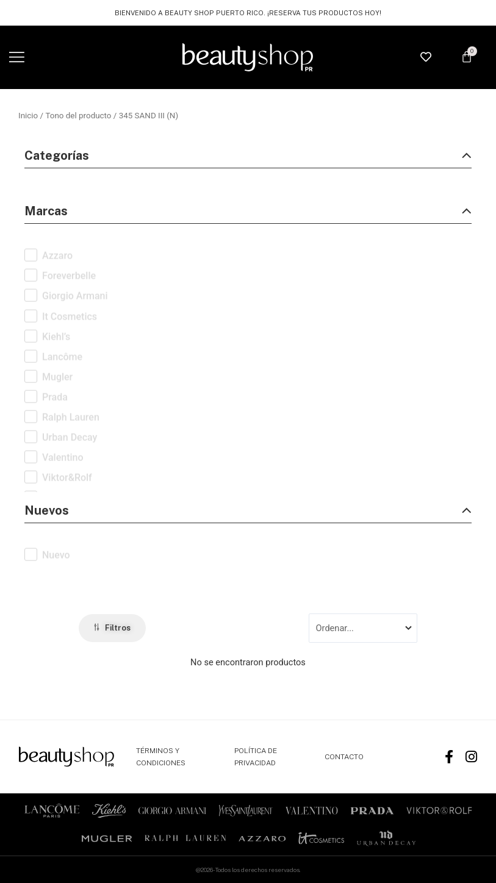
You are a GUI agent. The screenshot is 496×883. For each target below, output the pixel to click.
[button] (16, 57)
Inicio (28, 115)
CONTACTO (344, 757)
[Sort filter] (363, 628)
